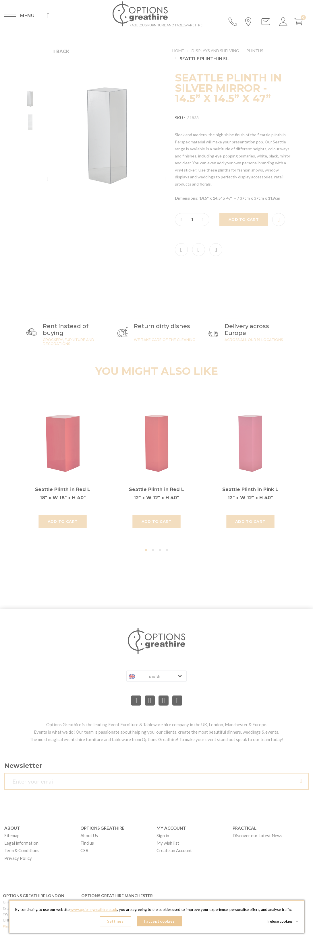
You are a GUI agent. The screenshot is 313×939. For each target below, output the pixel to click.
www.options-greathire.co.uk (93, 910)
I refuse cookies (283, 921)
